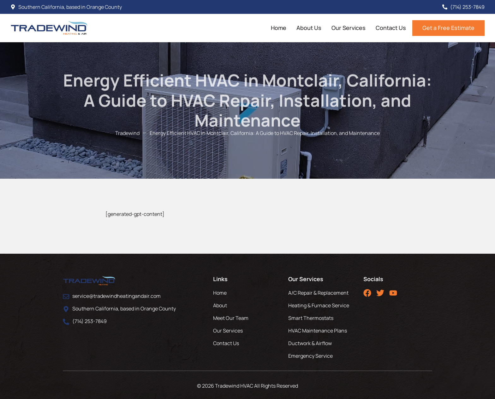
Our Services (348, 28)
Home (278, 28)
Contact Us (391, 28)
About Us (308, 28)
